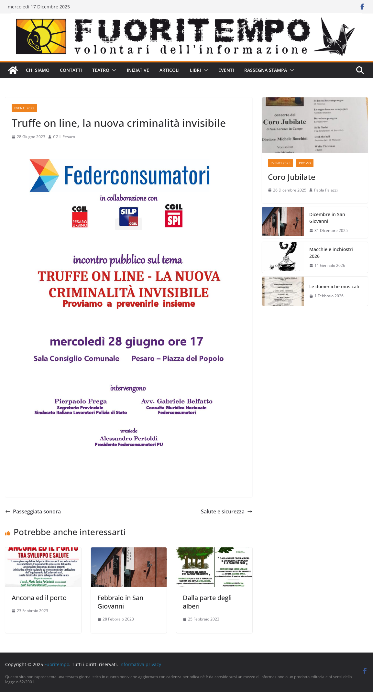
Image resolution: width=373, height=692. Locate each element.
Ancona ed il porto (39, 597)
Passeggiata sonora (33, 511)
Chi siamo (37, 70)
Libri (195, 70)
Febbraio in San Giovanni (120, 601)
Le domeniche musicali (334, 286)
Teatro (100, 70)
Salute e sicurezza (226, 511)
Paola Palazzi (326, 190)
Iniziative (138, 70)
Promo (305, 163)
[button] (112, 70)
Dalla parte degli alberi (207, 601)
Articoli (169, 70)
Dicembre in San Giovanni (327, 217)
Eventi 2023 (24, 108)
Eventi (226, 70)
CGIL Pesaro (64, 136)
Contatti (71, 70)
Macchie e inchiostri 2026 (331, 252)
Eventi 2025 (280, 163)
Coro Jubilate (291, 176)
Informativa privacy (140, 664)
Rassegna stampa (265, 70)
